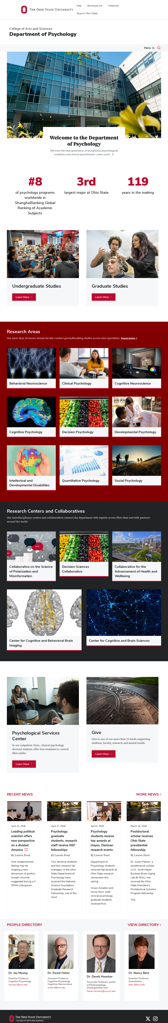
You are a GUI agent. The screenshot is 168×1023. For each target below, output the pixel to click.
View (144, 931)
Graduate (50, 48)
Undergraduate (29, 48)
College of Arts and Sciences (30, 29)
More (148, 801)
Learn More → (24, 304)
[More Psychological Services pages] (109, 48)
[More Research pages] (75, 48)
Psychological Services (94, 48)
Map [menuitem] (79, 5)
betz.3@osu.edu (137, 991)
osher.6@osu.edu (56, 994)
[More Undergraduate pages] (39, 48)
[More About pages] (14, 48)
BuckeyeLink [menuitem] (94, 5)
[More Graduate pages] (57, 48)
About (9, 48)
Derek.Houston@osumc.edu (101, 997)
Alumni (119, 48)
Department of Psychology (42, 34)
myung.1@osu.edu (18, 991)
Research (68, 48)
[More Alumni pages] (125, 48)
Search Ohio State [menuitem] (87, 13)
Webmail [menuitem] (113, 5)
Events (147, 48)
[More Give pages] (137, 48)
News (9, 55)
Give (133, 48)
